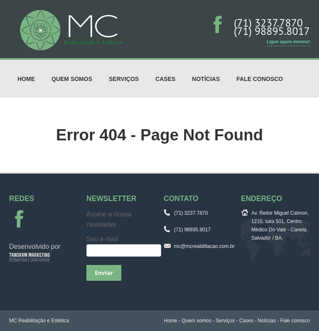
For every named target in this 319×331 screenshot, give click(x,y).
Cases (165, 79)
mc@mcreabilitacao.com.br (204, 246)
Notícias (206, 79)
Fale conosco (259, 79)
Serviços (124, 79)
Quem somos (72, 79)
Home (26, 79)
